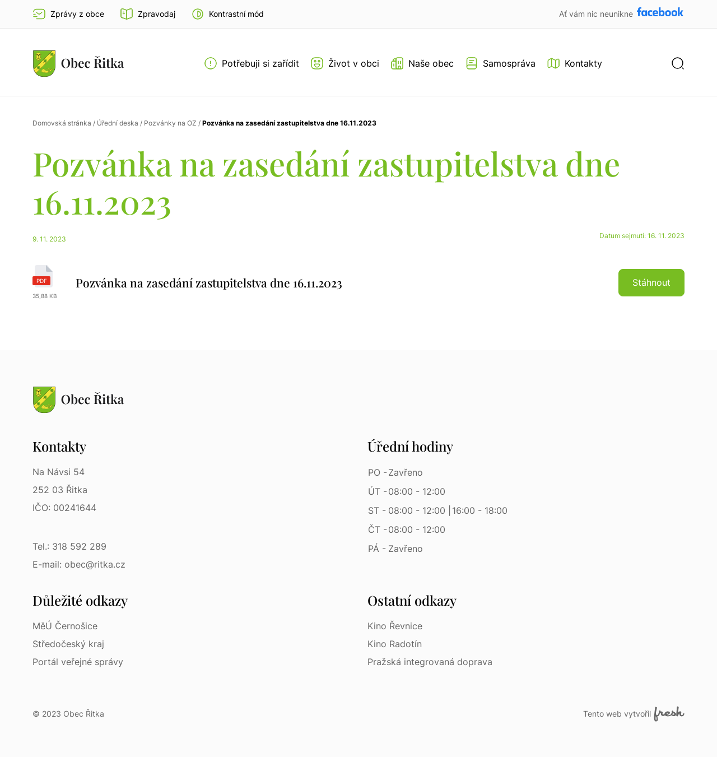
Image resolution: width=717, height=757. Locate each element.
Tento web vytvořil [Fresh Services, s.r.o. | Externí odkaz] (634, 714)
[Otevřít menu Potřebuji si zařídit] (251, 63)
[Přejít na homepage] (78, 63)
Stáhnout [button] (651, 282)
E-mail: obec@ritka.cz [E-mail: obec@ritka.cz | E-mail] (78, 564)
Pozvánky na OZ (170, 123)
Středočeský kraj (68, 643)
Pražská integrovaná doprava (429, 661)
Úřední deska (117, 123)
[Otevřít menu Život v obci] (344, 63)
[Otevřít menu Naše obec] (422, 63)
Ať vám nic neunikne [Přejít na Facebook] (597, 13)
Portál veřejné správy (77, 661)
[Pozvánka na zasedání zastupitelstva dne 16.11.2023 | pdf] (358, 282)
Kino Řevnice (394, 625)
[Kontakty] (574, 63)
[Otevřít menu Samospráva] (500, 63)
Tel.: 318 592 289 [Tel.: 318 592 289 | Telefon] (69, 546)
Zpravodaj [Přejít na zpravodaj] (147, 14)
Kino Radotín (394, 643)
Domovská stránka (61, 123)
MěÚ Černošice (64, 625)
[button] (227, 14)
